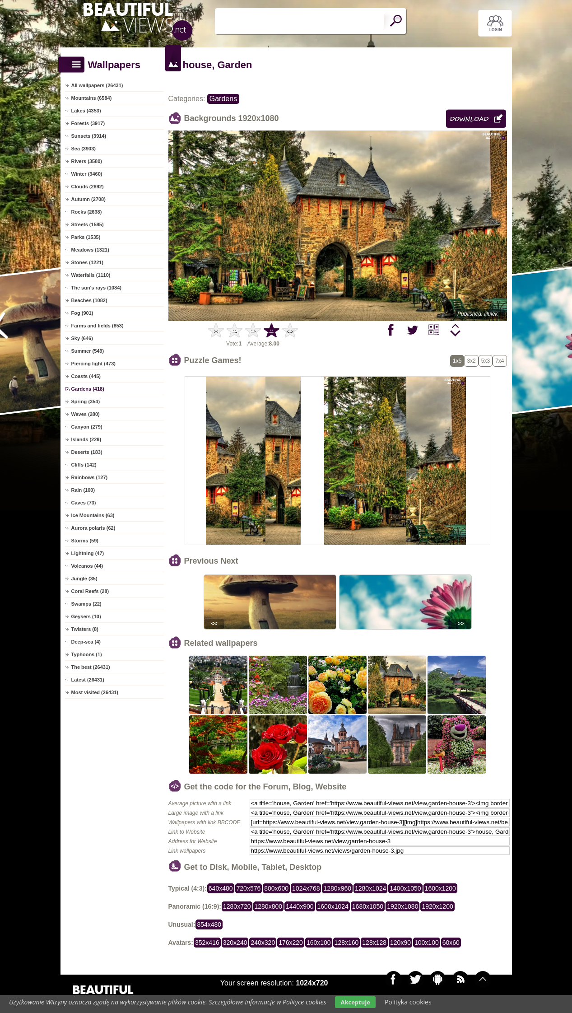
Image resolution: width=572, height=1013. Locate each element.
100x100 (426, 942)
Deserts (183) (86, 452)
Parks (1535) (86, 237)
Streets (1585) (87, 224)
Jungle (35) (84, 578)
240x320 (263, 942)
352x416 (207, 942)
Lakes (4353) (86, 110)
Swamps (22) (86, 604)
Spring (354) (85, 401)
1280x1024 (370, 888)
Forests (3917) (88, 123)
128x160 (347, 942)
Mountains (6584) (91, 98)
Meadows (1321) (90, 249)
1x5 (457, 361)
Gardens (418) (87, 389)
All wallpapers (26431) (97, 85)
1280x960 (337, 888)
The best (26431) (90, 667)
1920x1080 (402, 906)
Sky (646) (82, 338)
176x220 (291, 942)
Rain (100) (83, 490)
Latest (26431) (87, 679)
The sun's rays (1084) (96, 287)
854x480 (209, 924)
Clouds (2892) (87, 186)
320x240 (235, 942)
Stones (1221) (87, 262)
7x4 (499, 361)
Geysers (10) (86, 616)
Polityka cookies (408, 1002)
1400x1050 (405, 888)
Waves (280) (85, 414)
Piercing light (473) (93, 363)
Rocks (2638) (86, 212)
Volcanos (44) (87, 566)
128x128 (374, 942)
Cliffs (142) (84, 464)
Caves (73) (83, 502)
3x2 (471, 361)
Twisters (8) (84, 629)
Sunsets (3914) (89, 136)
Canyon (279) (86, 426)
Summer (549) (87, 351)
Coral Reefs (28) (90, 591)
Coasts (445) (86, 376)
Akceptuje (355, 1002)
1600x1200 (440, 888)
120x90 (400, 942)
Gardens (223, 99)
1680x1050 (367, 906)
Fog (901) (82, 313)
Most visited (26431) (95, 692)
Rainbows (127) (89, 477)
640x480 (221, 888)
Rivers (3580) (86, 161)
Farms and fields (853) (97, 325)
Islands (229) (86, 439)
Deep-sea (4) (86, 641)
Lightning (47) (87, 553)
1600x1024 (333, 906)
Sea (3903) (83, 148)
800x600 (276, 888)
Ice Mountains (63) (93, 515)
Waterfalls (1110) (91, 275)
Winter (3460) (86, 174)
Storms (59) (85, 540)
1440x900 (300, 906)
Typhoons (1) (86, 654)
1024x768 (306, 888)
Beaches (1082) (89, 300)
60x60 (451, 942)
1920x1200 (437, 906)
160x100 (319, 942)
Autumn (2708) (88, 199)
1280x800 (269, 906)
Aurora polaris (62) (93, 528)
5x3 (485, 361)
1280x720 (237, 906)
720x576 (249, 888)
